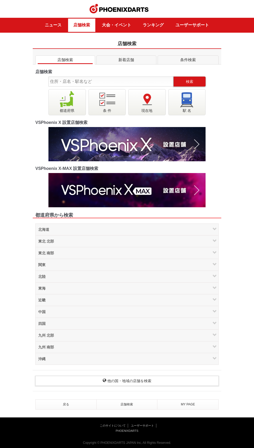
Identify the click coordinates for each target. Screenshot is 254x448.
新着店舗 (126, 61)
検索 (189, 81)
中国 (42, 312)
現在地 (147, 101)
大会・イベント (116, 25)
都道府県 (67, 101)
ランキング (153, 25)
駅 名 (187, 101)
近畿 (42, 300)
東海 (42, 288)
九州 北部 (46, 335)
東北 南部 (46, 253)
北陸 (42, 276)
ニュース (53, 25)
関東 (42, 265)
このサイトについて (113, 425)
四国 (42, 323)
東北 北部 (46, 241)
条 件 (107, 101)
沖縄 (42, 359)
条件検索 (188, 61)
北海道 (43, 229)
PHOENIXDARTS (119, 9)
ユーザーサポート (192, 25)
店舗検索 (81, 25)
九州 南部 (46, 347)
